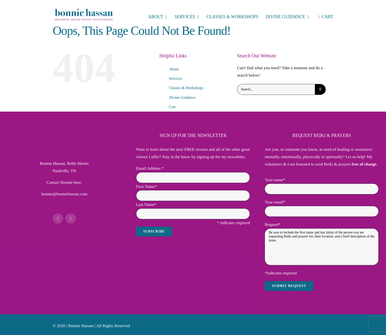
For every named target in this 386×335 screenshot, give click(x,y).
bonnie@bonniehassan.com (64, 194)
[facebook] (58, 218)
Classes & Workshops (186, 88)
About (174, 69)
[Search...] (276, 89)
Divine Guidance (182, 97)
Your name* (275, 180)
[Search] (320, 89)
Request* (272, 224)
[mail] (70, 218)
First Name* (146, 186)
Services (175, 78)
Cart (172, 107)
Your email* (275, 202)
